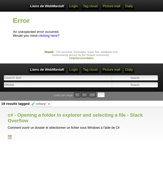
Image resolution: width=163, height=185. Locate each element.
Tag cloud (90, 6)
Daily (129, 6)
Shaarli (49, 51)
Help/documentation (81, 58)
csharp (43, 104)
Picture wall (111, 6)
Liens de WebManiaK (47, 6)
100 (92, 94)
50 (84, 94)
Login (74, 6)
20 (77, 94)
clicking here (47, 36)
